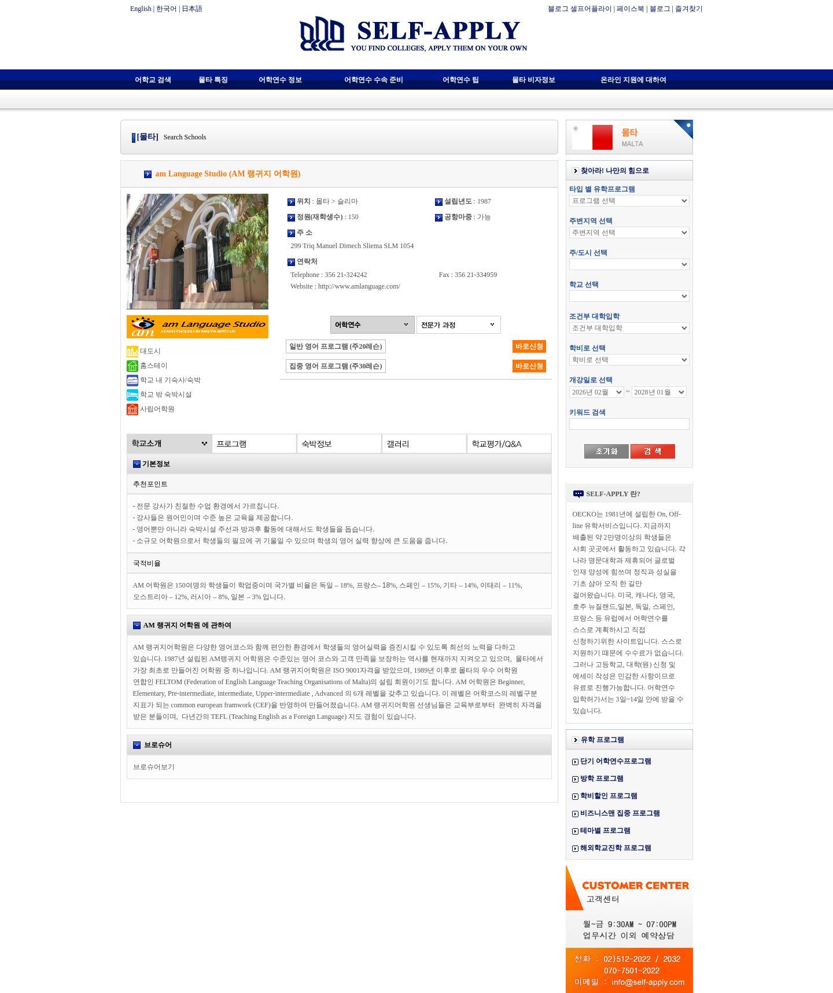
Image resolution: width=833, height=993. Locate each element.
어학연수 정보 (280, 80)
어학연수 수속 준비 (373, 80)
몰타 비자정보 (533, 80)
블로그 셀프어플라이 (580, 9)
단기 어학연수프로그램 (615, 761)
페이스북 (630, 9)
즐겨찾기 (689, 9)
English (141, 9)
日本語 (192, 9)
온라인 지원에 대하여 (633, 80)
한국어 (166, 9)
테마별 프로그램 (605, 830)
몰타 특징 (213, 80)
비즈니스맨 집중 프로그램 (620, 813)
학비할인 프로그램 (608, 796)
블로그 (660, 9)
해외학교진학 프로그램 (615, 848)
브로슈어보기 (154, 767)
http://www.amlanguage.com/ (359, 286)
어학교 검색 (153, 80)
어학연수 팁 (461, 80)
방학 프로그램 (602, 778)
